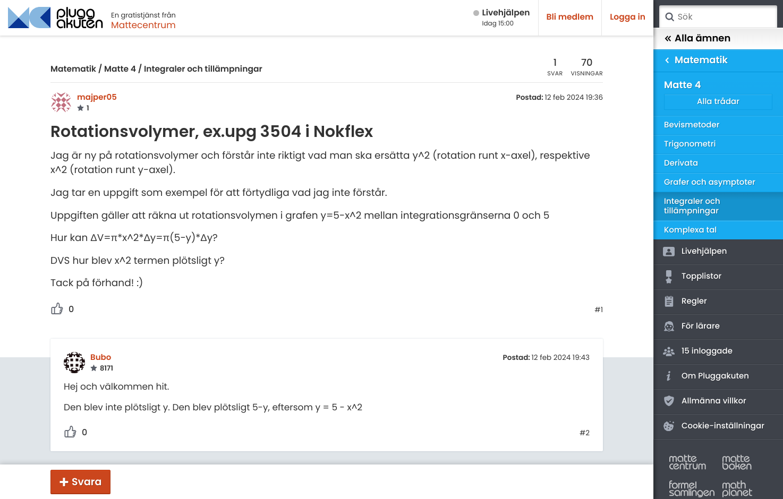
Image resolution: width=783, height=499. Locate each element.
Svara (86, 482)
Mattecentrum (143, 25)
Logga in (627, 17)
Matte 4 (120, 69)
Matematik (73, 69)
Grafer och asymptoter (709, 182)
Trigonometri (690, 144)
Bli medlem (570, 17)
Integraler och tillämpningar (203, 69)
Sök (669, 17)
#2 (585, 433)
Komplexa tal (690, 230)
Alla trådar (718, 101)
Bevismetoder (692, 125)
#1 (598, 310)
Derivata (681, 163)
